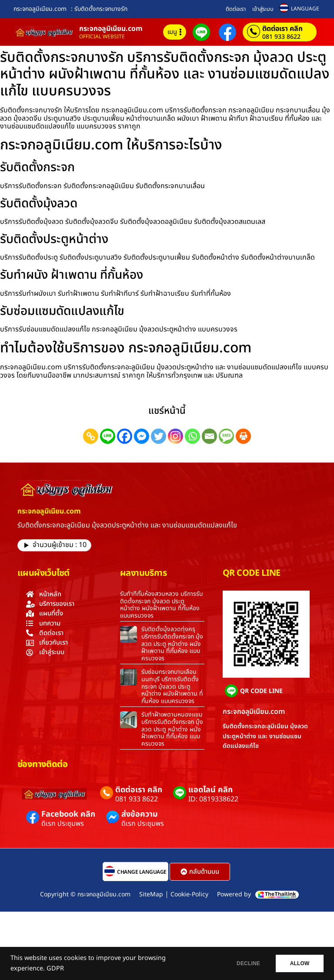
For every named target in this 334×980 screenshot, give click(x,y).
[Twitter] (158, 436)
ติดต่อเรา (236, 9)
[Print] (243, 436)
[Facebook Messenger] (141, 436)
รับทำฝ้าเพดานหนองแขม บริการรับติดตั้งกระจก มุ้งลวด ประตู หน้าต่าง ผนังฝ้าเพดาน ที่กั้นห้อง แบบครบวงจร (172, 729)
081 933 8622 (281, 37)
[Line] (107, 436)
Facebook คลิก (68, 814)
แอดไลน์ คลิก (210, 790)
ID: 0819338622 (213, 799)
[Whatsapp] (192, 436)
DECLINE (245, 963)
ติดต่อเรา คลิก (282, 29)
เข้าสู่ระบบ (263, 9)
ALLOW (298, 963)
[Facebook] (124, 436)
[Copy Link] (90, 436)
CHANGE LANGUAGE (142, 872)
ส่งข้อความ (139, 814)
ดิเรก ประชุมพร (62, 823)
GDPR (55, 968)
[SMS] (226, 436)
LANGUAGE (305, 9)
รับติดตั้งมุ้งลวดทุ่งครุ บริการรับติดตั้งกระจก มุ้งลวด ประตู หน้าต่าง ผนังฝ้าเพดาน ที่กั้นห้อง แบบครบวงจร (172, 644)
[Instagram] (175, 436)
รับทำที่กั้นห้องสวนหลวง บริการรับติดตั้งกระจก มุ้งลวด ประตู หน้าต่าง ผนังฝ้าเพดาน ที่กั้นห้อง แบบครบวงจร (161, 604)
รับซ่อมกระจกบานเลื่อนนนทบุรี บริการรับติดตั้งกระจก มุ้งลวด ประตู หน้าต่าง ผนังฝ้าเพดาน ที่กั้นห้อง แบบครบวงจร (172, 686)
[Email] (209, 436)
